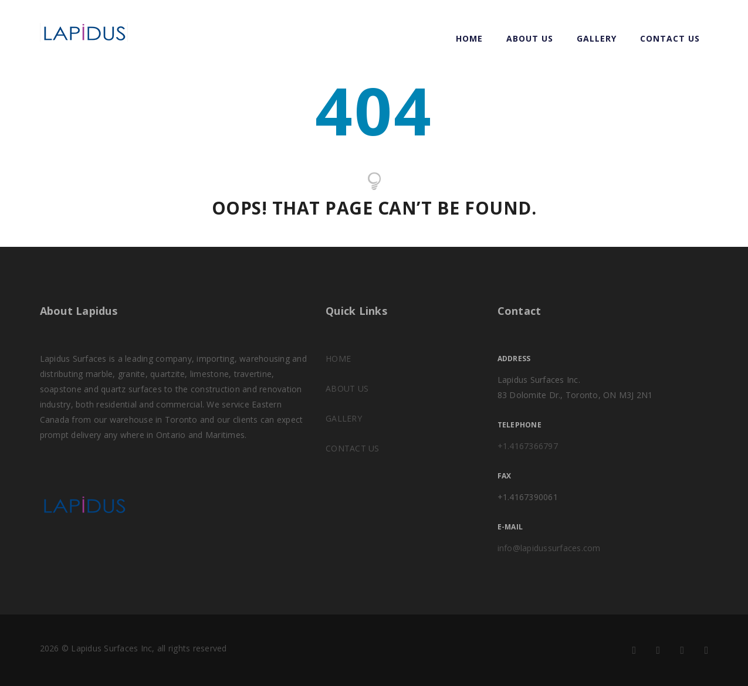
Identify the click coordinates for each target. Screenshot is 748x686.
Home (469, 38)
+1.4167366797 (527, 445)
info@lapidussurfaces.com (549, 547)
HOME (338, 358)
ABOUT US (529, 38)
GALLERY (597, 38)
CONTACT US (670, 38)
